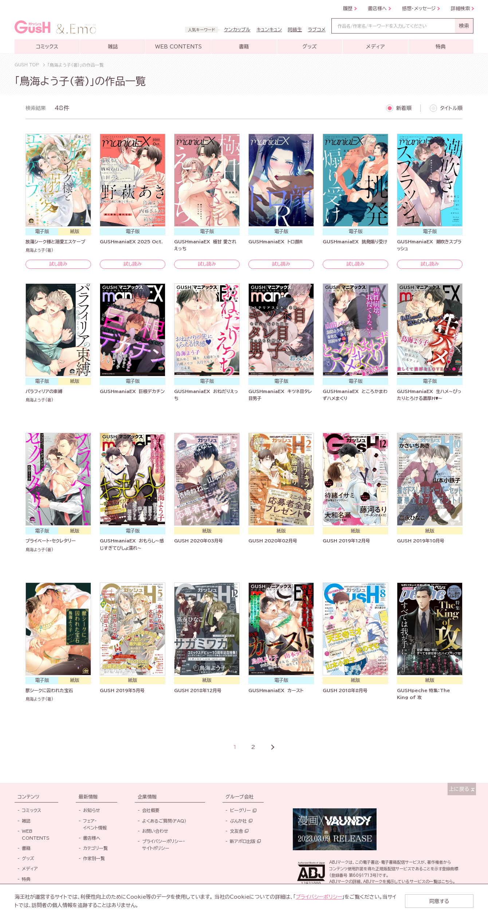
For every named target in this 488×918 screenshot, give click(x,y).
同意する (444, 900)
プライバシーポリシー (319, 896)
